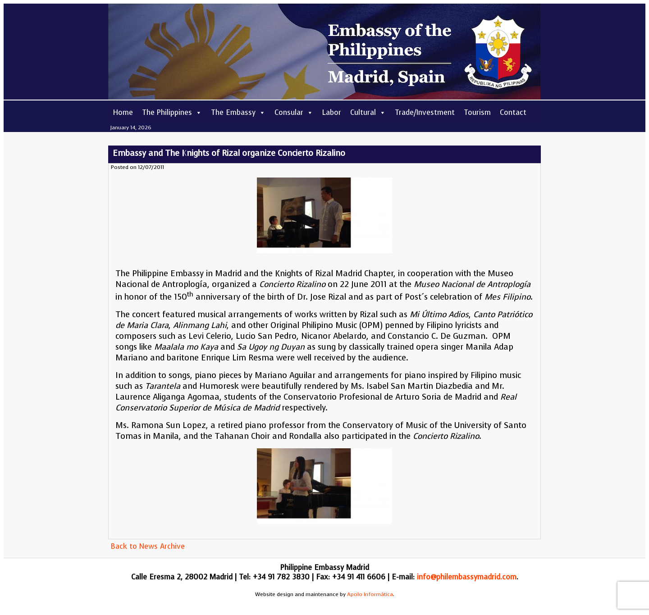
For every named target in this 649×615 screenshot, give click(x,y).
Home (123, 112)
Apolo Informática (370, 594)
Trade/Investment (425, 112)
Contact (513, 112)
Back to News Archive (147, 546)
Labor (331, 112)
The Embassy (238, 112)
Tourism (477, 112)
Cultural (368, 112)
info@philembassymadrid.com (466, 577)
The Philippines (172, 112)
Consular (293, 112)
